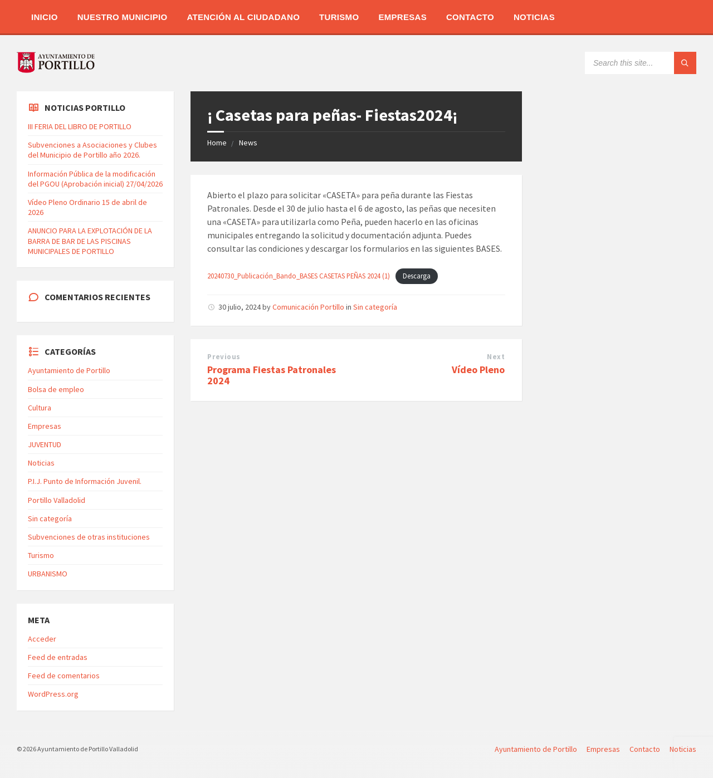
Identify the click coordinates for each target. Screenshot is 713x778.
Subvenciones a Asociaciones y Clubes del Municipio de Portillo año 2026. (92, 150)
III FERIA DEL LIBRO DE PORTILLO (79, 126)
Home (217, 143)
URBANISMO (47, 574)
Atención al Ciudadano (243, 17)
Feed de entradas (57, 657)
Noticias (534, 17)
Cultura (39, 408)
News (248, 143)
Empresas (402, 17)
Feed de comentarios (64, 676)
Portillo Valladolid (56, 500)
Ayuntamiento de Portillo (69, 370)
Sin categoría (375, 307)
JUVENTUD (44, 444)
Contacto (470, 17)
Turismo (339, 17)
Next (496, 356)
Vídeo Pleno (478, 369)
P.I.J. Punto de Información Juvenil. (84, 481)
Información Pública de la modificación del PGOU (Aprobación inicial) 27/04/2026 (95, 179)
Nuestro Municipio (122, 17)
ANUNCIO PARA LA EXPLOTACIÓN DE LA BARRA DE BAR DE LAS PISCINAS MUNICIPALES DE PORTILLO (90, 241)
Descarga (417, 275)
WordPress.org (53, 694)
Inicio (44, 17)
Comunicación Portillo (308, 307)
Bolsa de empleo (56, 389)
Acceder (42, 639)
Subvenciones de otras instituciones (89, 537)
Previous (223, 356)
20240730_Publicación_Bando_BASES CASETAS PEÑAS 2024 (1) (298, 275)
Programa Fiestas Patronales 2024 (271, 375)
